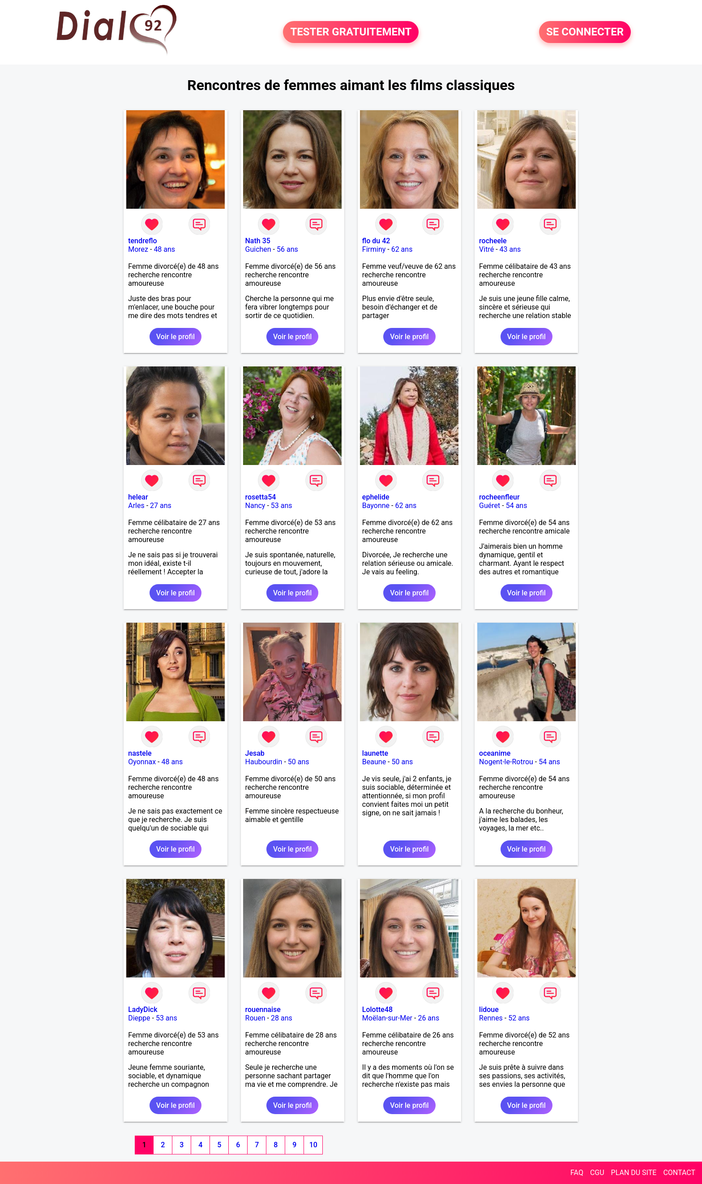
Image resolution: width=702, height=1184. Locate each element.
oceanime (494, 753)
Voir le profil (175, 336)
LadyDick (142, 1009)
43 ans (510, 249)
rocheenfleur (499, 497)
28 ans (281, 1018)
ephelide (376, 497)
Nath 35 (257, 241)
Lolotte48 (377, 1009)
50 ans (298, 762)
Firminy (373, 249)
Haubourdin (264, 762)
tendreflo (142, 241)
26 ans (428, 1018)
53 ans (281, 505)
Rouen (255, 1018)
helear (138, 497)
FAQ (576, 1172)
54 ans (516, 505)
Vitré (486, 249)
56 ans (287, 249)
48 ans (164, 249)
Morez (138, 249)
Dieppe (139, 1018)
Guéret (489, 505)
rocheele (493, 241)
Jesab (255, 753)
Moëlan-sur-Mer (387, 1018)
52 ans (519, 1018)
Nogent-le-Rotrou (506, 762)
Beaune (374, 762)
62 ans (402, 249)
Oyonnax (142, 762)
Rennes (491, 1018)
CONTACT (679, 1172)
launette (375, 753)
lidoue (489, 1009)
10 (313, 1145)
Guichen (258, 249)
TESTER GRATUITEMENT (350, 32)
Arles (136, 505)
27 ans (160, 505)
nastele (139, 753)
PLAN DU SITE (634, 1172)
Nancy (255, 505)
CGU (597, 1172)
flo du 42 (376, 241)
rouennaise (263, 1009)
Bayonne (376, 505)
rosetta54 (260, 497)
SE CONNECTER (585, 32)
